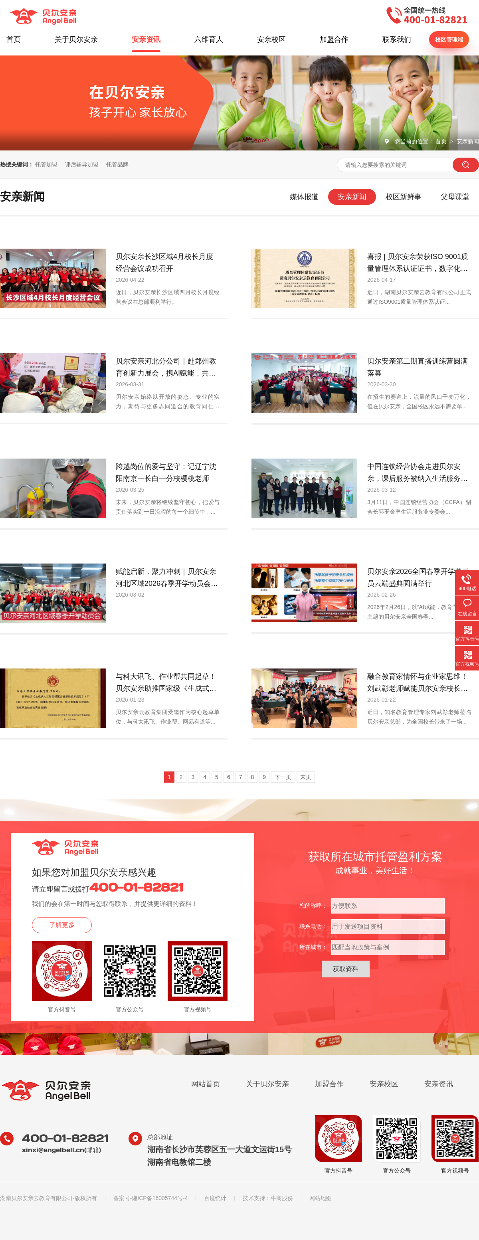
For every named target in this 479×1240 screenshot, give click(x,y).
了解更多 (62, 925)
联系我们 (396, 40)
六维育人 (208, 40)
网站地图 (320, 1198)
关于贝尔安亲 (76, 40)
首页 (13, 40)
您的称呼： (313, 905)
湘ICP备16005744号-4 (160, 1198)
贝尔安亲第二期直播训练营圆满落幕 (417, 367)
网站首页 (205, 1084)
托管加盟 (46, 164)
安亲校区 (271, 40)
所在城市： (313, 947)
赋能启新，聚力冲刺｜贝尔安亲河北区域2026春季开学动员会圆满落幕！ (167, 578)
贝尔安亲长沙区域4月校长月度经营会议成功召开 (164, 263)
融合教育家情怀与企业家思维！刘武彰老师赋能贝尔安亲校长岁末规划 (417, 683)
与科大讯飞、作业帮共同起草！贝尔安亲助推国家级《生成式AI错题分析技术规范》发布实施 (166, 683)
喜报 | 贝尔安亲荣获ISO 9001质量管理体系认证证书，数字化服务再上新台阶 (417, 264)
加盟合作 (334, 40)
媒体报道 (304, 197)
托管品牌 (117, 164)
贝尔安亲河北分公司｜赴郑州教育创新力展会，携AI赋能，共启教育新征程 (166, 368)
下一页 (283, 777)
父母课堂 (455, 197)
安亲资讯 (146, 40)
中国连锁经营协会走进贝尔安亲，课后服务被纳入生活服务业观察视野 (417, 474)
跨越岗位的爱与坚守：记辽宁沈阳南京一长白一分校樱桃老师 (166, 473)
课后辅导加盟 (82, 164)
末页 (305, 777)
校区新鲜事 (404, 197)
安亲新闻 (468, 141)
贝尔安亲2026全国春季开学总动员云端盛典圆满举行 (418, 577)
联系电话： (313, 926)
